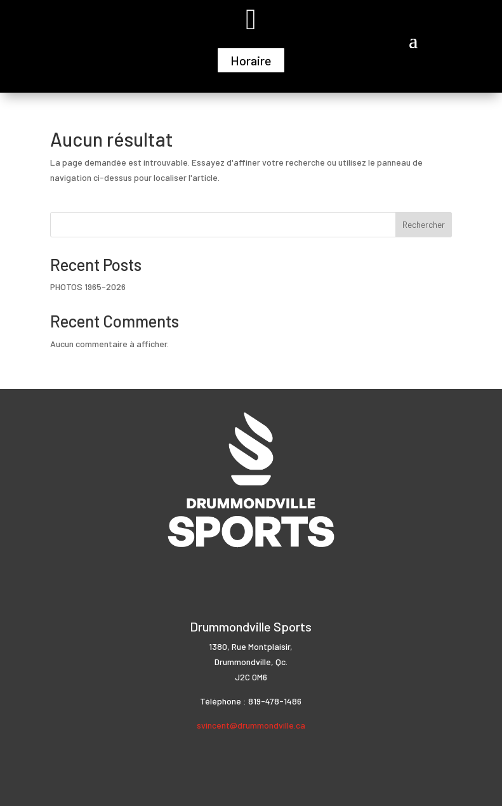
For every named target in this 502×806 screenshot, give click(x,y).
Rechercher (423, 224)
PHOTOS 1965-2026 (88, 286)
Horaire (251, 60)
